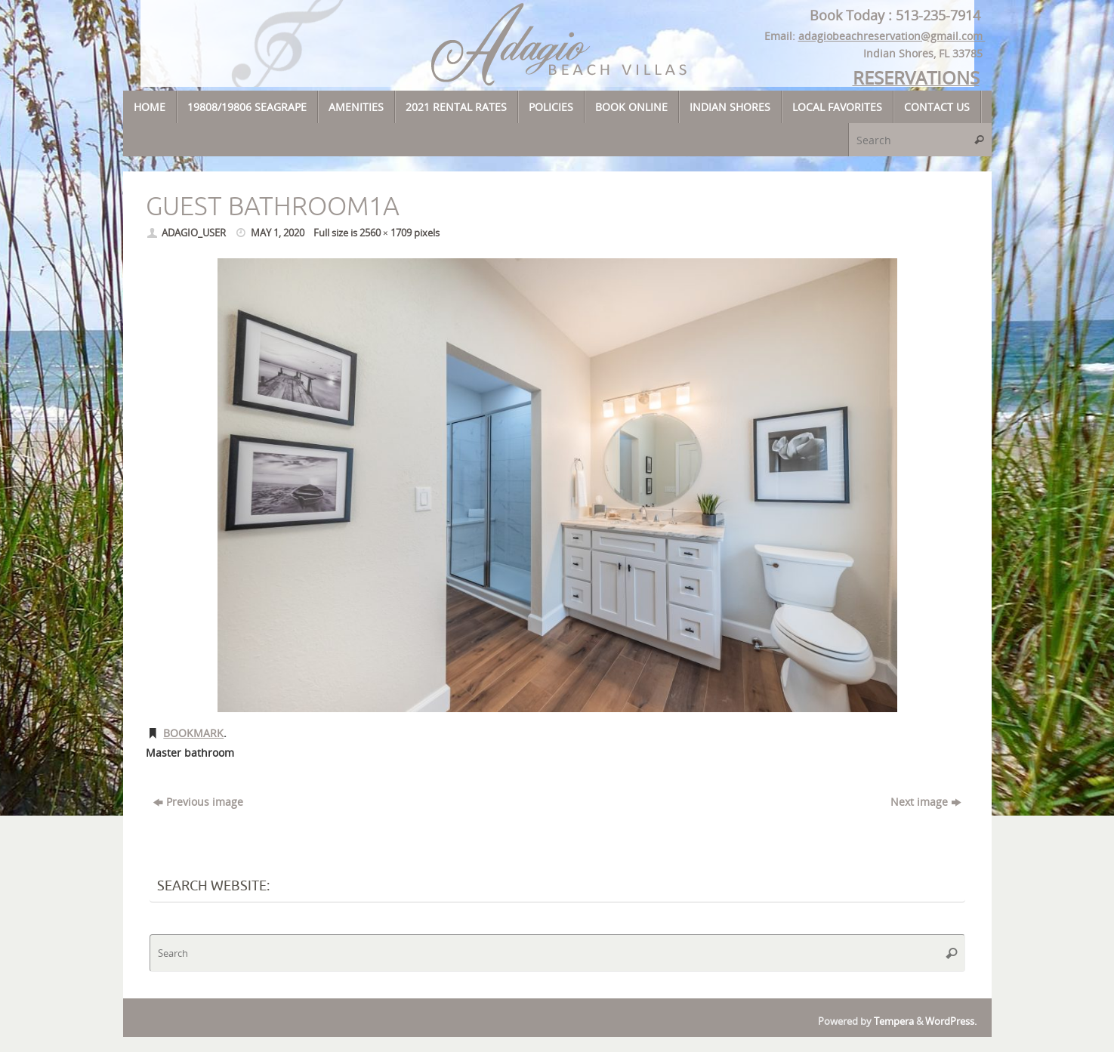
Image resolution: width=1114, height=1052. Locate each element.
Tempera (894, 1021)
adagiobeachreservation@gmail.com (892, 36)
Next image (925, 801)
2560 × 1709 (386, 233)
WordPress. (951, 1021)
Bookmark (193, 733)
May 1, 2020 (277, 233)
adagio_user (194, 233)
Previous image (198, 801)
